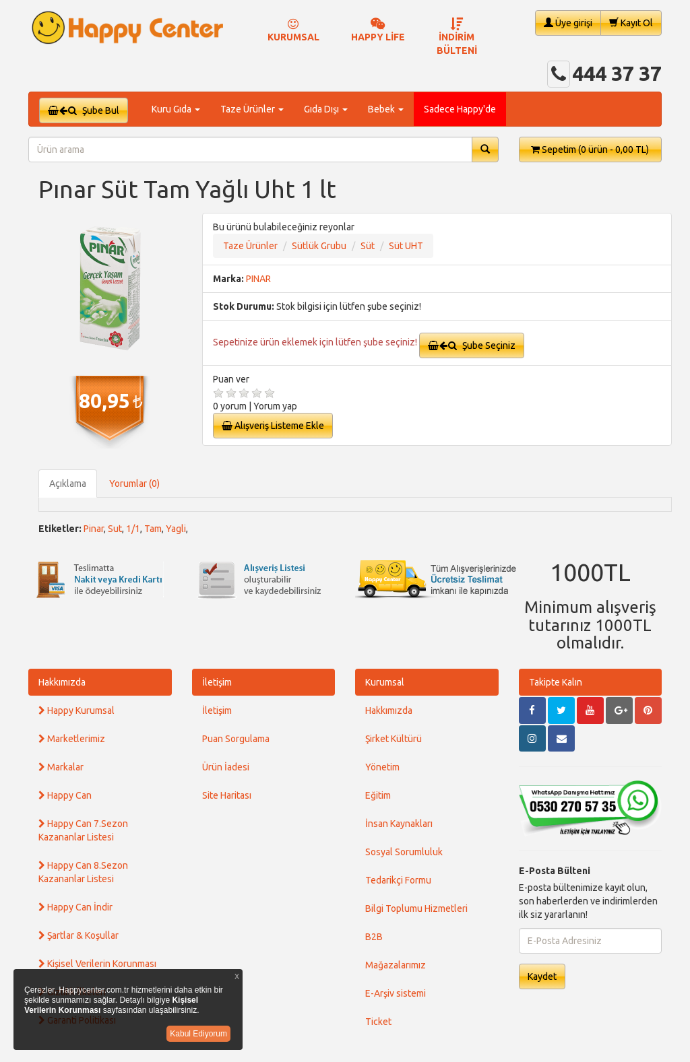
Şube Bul (83, 110)
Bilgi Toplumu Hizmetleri (416, 908)
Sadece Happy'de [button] (460, 109)
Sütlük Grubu (319, 245)
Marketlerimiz (71, 738)
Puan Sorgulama (236, 738)
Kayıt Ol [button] (631, 22)
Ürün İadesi (225, 767)
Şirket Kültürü (393, 738)
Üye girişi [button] (568, 22)
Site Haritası (226, 795)
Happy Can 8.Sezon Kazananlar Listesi (83, 872)
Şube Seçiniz (471, 345)
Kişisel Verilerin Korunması (97, 963)
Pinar (94, 528)
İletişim (217, 682)
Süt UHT (406, 245)
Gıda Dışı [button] (326, 109)
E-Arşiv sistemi (395, 993)
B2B (374, 936)
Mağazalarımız (395, 965)
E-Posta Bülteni (554, 870)
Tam (153, 528)
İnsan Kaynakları (399, 823)
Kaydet (542, 976)
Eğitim (378, 795)
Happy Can (65, 795)
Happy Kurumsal (76, 710)
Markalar (61, 767)
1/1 (133, 528)
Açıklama (67, 483)
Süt (367, 245)
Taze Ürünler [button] (252, 109)
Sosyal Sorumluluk (404, 852)
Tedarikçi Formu (398, 880)
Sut (115, 528)
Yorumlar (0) (134, 483)
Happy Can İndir (75, 907)
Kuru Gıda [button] (176, 109)
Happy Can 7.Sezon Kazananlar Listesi (83, 830)
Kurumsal (384, 682)
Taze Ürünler (250, 245)
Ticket (378, 1021)
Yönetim (382, 767)
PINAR (258, 278)
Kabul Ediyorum (198, 1033)
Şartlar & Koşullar (78, 935)
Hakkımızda (62, 682)
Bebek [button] (386, 109)
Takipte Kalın (555, 682)
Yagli (176, 528)
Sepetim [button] (590, 149)
